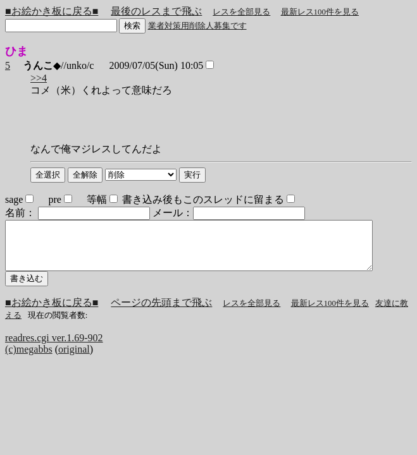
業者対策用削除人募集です (197, 25)
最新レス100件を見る (320, 11)
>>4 (38, 78)
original (74, 358)
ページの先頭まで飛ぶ (161, 311)
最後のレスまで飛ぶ (156, 11)
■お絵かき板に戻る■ (51, 11)
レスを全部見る (241, 11)
